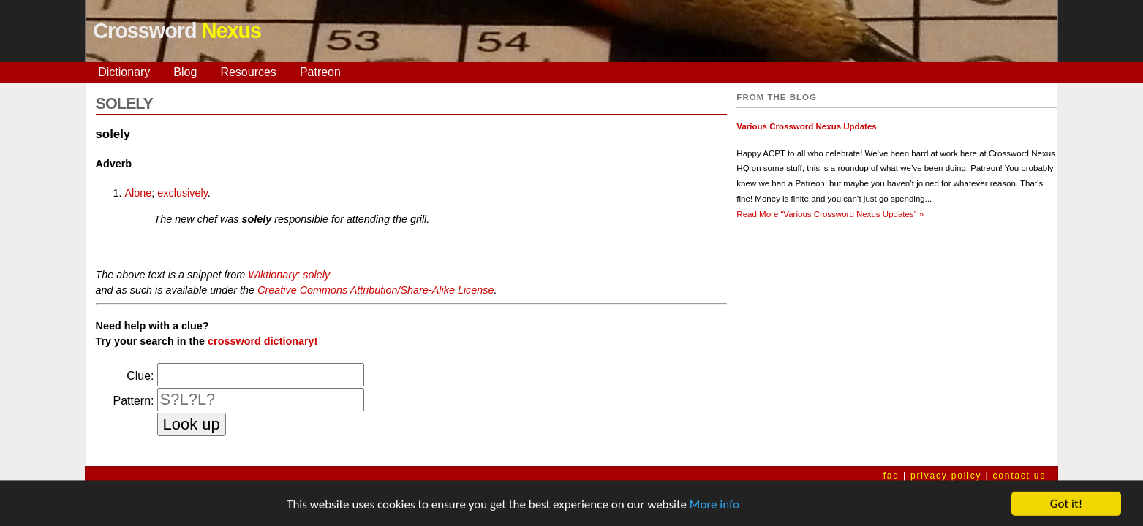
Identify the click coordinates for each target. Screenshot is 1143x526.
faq (891, 475)
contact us (1019, 475)
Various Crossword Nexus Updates (806, 126)
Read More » (830, 214)
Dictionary (124, 72)
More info (714, 508)
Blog (185, 72)
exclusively (182, 193)
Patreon (320, 72)
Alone (138, 193)
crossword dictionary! (262, 341)
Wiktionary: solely (289, 275)
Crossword (177, 30)
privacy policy (945, 475)
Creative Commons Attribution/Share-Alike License (375, 290)
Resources (248, 72)
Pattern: (133, 400)
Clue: (140, 376)
